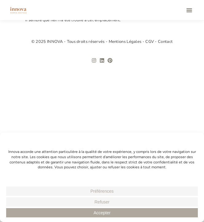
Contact (165, 41)
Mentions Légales (126, 41)
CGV (150, 41)
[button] (189, 10)
